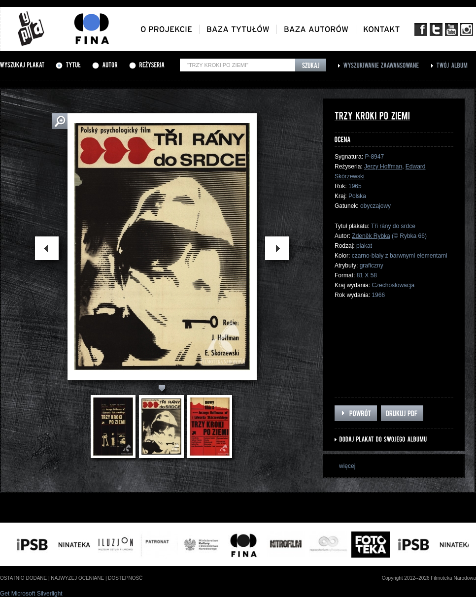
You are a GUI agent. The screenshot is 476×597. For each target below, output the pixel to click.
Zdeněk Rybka (371, 235)
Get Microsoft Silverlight (31, 593)
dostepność (125, 578)
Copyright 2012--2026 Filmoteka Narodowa (429, 578)
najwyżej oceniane (77, 578)
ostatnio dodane (23, 578)
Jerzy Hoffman (383, 166)
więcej (347, 466)
